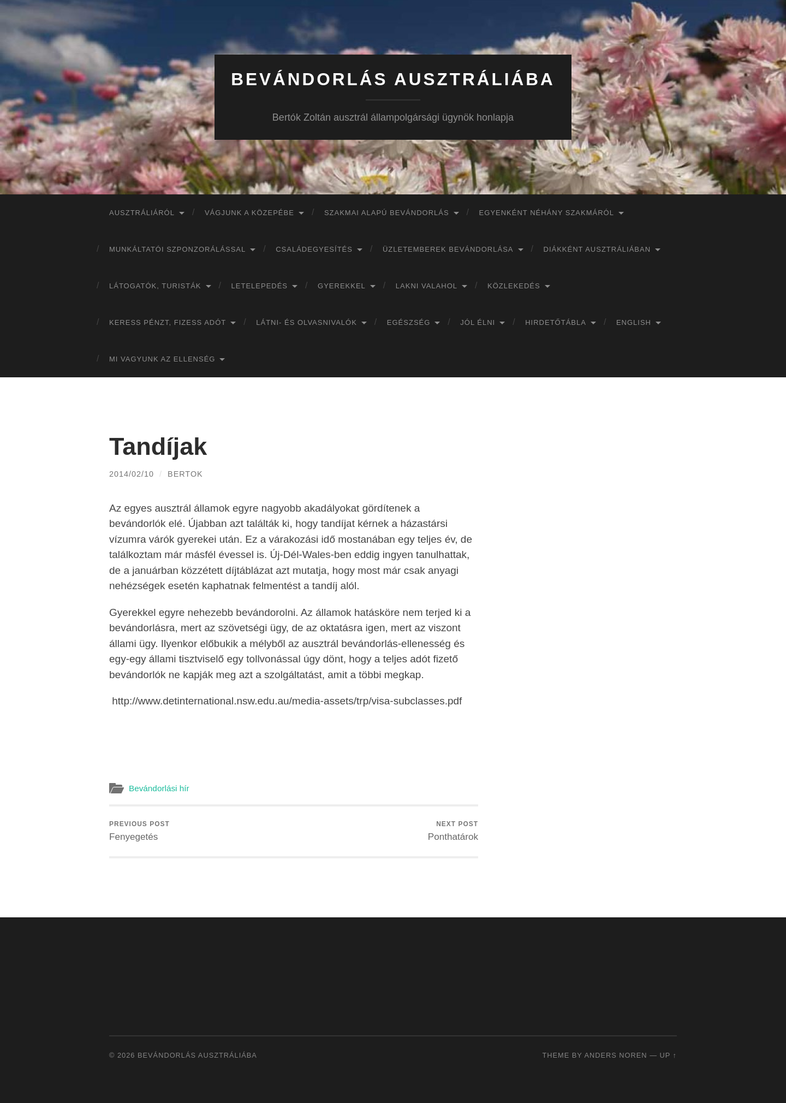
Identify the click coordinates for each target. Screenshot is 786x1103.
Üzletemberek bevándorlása (448, 249)
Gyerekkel (342, 286)
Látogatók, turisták (155, 286)
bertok (185, 474)
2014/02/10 (131, 474)
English (633, 322)
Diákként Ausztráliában (597, 249)
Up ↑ (668, 1055)
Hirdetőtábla (555, 322)
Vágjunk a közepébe (249, 213)
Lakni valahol (426, 286)
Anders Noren (615, 1055)
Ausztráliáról (142, 213)
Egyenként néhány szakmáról (546, 213)
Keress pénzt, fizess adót (167, 322)
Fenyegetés (139, 831)
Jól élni (477, 322)
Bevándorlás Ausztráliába (393, 79)
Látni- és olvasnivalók (306, 322)
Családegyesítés (314, 249)
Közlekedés (513, 286)
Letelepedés (259, 286)
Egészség (409, 322)
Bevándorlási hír (159, 788)
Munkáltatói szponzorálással (177, 249)
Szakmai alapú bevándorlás (386, 213)
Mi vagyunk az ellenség (162, 359)
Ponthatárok (453, 831)
